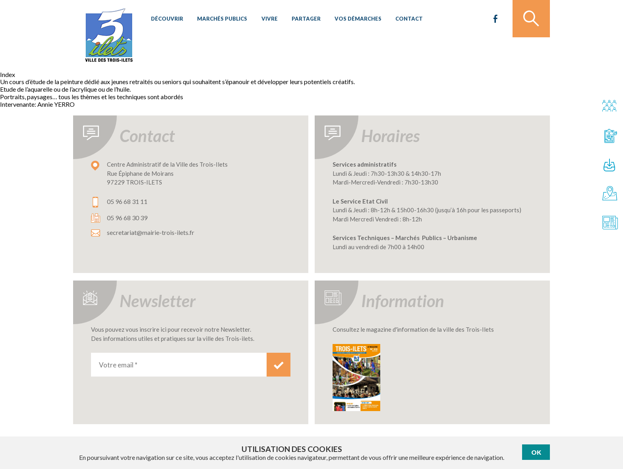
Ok (536, 452)
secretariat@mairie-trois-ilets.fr (150, 232)
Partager (302, 20)
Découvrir (167, 20)
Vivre (267, 20)
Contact (404, 20)
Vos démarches (354, 20)
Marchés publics (221, 20)
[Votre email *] (179, 365)
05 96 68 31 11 (127, 201)
